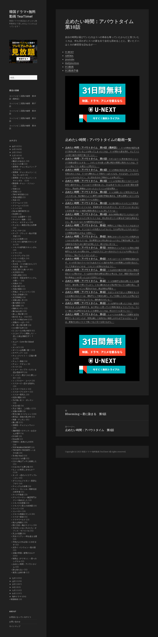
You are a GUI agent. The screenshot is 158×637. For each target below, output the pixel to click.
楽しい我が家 (18, 314)
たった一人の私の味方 (21, 330)
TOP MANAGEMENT (21, 447)
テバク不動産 (18, 494)
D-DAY (15, 436)
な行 (14, 578)
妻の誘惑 (16, 303)
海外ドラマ (16, 596)
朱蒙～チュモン (18, 419)
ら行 (14, 590)
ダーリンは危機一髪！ (21, 350)
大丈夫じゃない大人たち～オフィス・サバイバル (24, 529)
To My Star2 (17, 455)
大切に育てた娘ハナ (20, 269)
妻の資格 (16, 305)
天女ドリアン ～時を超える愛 (24, 536)
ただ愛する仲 (18, 328)
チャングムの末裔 (19, 486)
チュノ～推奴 (18, 361)
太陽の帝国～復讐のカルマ (23, 553)
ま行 (14, 584)
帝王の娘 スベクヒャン (21, 414)
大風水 (15, 283)
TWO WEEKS (18, 194)
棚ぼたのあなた (18, 161)
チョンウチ (17, 230)
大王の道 (16, 405)
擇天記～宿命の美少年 (21, 416)
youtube (69, 59)
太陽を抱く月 (18, 300)
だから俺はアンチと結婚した (24, 461)
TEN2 (14, 191)
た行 (14, 155)
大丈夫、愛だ (18, 266)
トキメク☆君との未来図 (22, 505)
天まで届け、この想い (21, 408)
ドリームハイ (18, 202)
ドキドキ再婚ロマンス (21, 514)
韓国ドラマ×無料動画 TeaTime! (22, 14)
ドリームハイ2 (18, 205)
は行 (14, 581)
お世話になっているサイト (20, 617)
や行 (14, 587)
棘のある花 (17, 311)
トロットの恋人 (18, 258)
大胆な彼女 (17, 275)
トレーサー (17, 511)
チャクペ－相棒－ (19, 219)
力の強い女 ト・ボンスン (22, 400)
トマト (15, 252)
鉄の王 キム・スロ (20, 316)
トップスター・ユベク (21, 380)
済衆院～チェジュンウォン (23, 425)
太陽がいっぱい (18, 322)
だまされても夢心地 (20, 466)
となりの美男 (18, 239)
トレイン (16, 508)
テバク (15, 366)
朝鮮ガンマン (18, 308)
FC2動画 (69, 66)
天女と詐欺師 (18, 294)
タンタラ (16, 347)
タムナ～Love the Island (23, 341)
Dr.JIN (15, 214)
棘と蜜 (15, 422)
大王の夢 (16, 158)
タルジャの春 (18, 164)
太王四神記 (17, 297)
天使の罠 (16, 286)
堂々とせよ (17, 261)
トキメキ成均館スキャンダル (24, 247)
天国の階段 (17, 289)
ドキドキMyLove (19, 319)
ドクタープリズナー (20, 391)
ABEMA (69, 55)
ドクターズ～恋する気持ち (23, 383)
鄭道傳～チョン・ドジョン (23, 183)
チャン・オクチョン (20, 222)
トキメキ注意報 (18, 503)
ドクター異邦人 (18, 394)
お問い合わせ (14, 621)
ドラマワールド (18, 519)
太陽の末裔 (17, 411)
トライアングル (18, 255)
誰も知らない (18, 569)
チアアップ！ (18, 353)
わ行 (14, 593)
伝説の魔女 (17, 397)
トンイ (15, 208)
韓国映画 (14, 599)
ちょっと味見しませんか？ (23, 469)
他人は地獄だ (18, 522)
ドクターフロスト (19, 389)
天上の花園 (17, 533)
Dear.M (15, 439)
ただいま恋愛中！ (19, 216)
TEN (14, 189)
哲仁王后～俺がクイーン (22, 525)
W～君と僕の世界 (19, 325)
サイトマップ (14, 626)
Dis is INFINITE (19, 211)
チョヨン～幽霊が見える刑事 (24, 225)
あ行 (14, 146)
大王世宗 (16, 272)
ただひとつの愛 (18, 458)
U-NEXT (69, 51)
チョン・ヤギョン (19, 364)
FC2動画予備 (71, 70)
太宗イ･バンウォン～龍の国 (24, 547)
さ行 (14, 152)
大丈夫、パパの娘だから (22, 264)
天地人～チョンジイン (21, 291)
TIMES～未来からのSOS (22, 441)
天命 (14, 200)
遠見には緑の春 (18, 572)
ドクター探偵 (18, 516)
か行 (14, 149)
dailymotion (72, 63)
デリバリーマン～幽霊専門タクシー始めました (24, 498)
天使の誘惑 (17, 197)
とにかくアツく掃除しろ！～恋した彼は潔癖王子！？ (24, 334)
